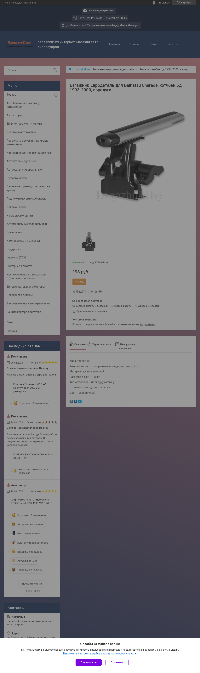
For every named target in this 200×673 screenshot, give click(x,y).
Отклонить (117, 662)
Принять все (89, 662)
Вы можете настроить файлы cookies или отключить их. (98, 653)
